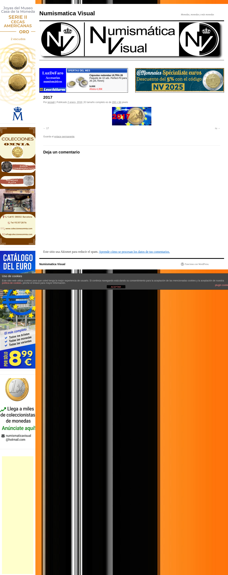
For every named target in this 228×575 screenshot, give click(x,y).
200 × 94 (116, 102)
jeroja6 (51, 102)
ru (216, 128)
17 (47, 128)
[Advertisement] (17, 515)
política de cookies (11, 283)
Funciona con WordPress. (197, 264)
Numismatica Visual (67, 13)
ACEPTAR (116, 287)
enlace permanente (64, 136)
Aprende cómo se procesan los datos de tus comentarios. (134, 251)
